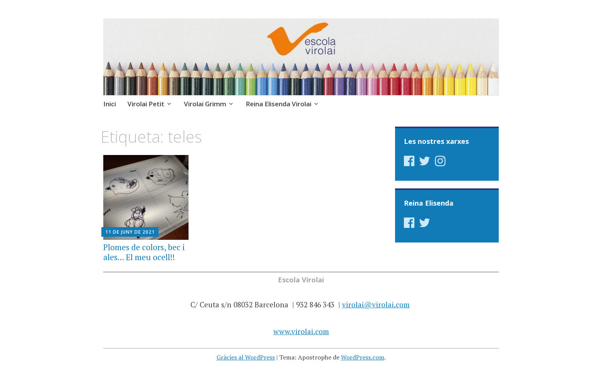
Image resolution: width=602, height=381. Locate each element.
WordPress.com (362, 357)
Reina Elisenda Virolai (278, 103)
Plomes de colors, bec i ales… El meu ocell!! (144, 252)
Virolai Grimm (205, 103)
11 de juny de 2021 (130, 232)
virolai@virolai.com (376, 304)
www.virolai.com (301, 331)
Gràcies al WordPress (246, 357)
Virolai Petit (145, 103)
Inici (109, 103)
